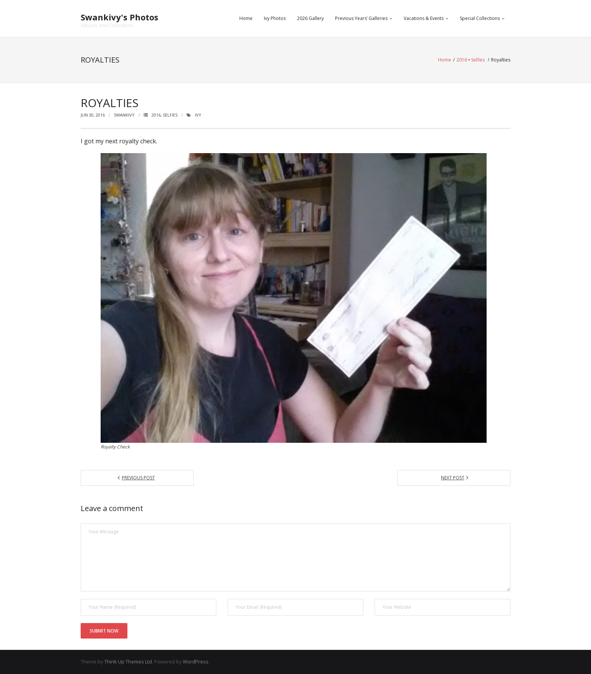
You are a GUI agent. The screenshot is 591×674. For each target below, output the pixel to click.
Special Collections (480, 18)
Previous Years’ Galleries (361, 18)
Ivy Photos (275, 18)
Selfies (478, 60)
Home (246, 18)
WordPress (195, 661)
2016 (461, 60)
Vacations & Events (424, 18)
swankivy (124, 115)
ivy (198, 115)
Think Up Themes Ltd (128, 661)
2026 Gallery (310, 18)
